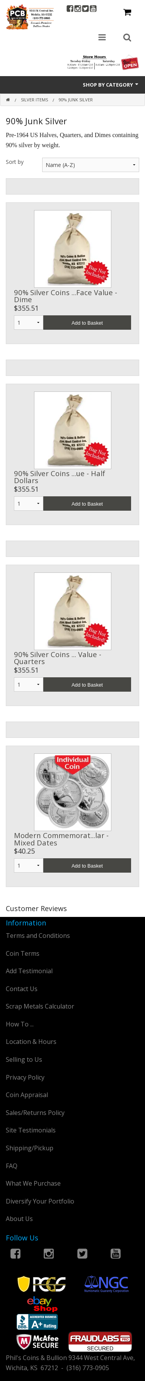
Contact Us (22, 988)
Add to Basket (87, 323)
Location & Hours (31, 1041)
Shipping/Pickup (29, 1148)
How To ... (20, 1024)
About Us (19, 1218)
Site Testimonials (31, 1130)
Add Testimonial (29, 971)
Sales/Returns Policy (35, 1112)
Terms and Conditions (38, 935)
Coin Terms (22, 953)
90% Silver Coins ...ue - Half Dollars (59, 476)
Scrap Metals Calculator (40, 1006)
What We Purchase (33, 1183)
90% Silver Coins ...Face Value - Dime (65, 295)
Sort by (15, 161)
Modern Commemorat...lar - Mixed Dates (61, 838)
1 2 (28, 865)
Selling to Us (24, 1059)
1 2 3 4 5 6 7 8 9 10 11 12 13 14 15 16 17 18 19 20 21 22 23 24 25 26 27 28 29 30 (28, 322)
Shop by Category (111, 84)
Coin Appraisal (27, 1095)
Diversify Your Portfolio (40, 1201)
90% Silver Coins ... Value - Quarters (57, 657)
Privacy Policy (25, 1077)
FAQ (11, 1166)
